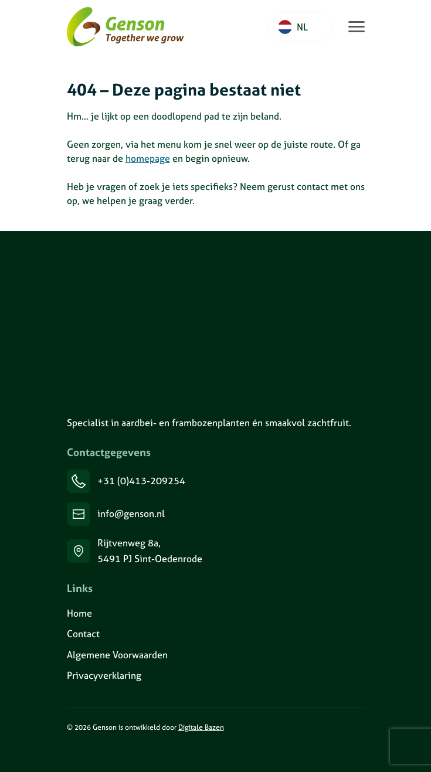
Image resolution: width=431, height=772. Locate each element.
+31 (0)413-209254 (141, 481)
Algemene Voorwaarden (117, 655)
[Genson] (135, 322)
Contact (83, 634)
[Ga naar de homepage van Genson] (125, 27)
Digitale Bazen (201, 727)
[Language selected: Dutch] (300, 27)
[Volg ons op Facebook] (96, 752)
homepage (147, 158)
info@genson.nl (131, 513)
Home (79, 613)
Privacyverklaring (104, 675)
